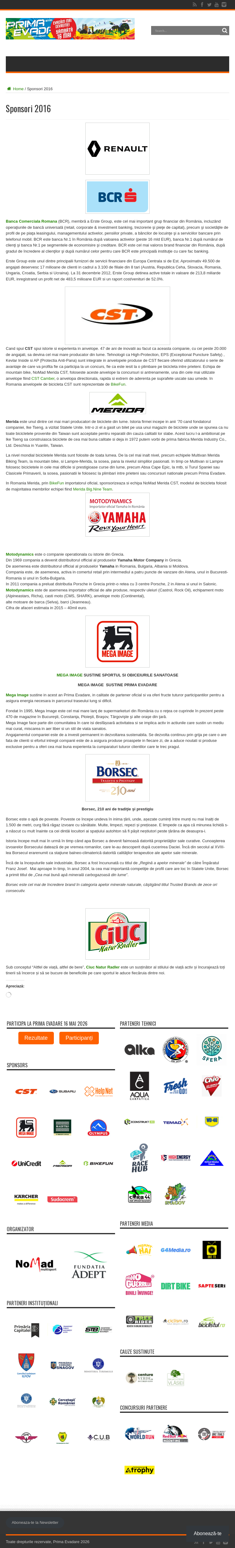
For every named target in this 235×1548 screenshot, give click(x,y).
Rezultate (36, 1038)
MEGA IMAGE (70, 675)
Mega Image (17, 695)
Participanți (79, 1038)
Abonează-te (208, 1533)
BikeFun (118, 384)
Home (15, 89)
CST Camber (43, 378)
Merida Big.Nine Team (92, 489)
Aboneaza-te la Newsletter (35, 1522)
